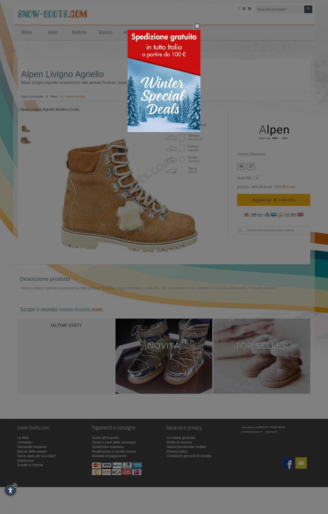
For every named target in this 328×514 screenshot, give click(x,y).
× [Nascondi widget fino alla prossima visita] (15, 485)
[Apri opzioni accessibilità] (10, 490)
